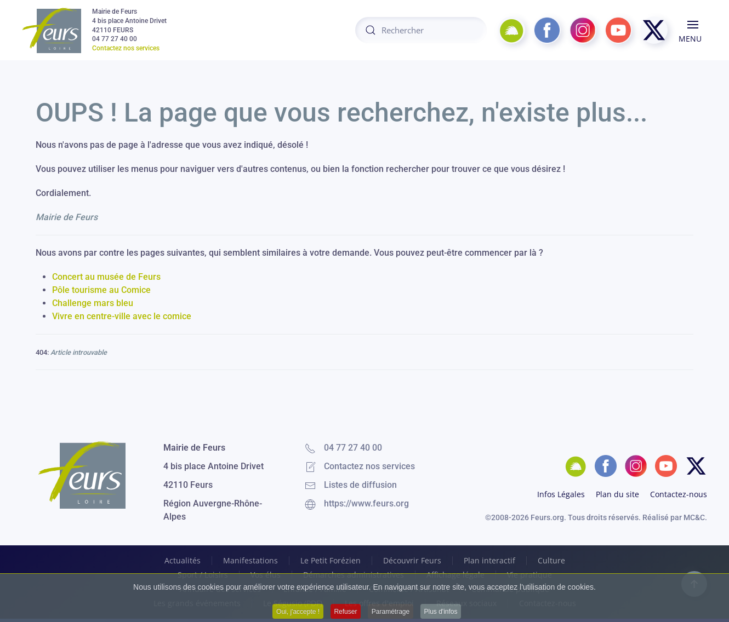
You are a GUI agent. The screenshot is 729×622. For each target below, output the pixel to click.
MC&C (694, 517)
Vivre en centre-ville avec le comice (121, 316)
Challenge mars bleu (92, 303)
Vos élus (265, 575)
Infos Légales (561, 494)
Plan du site (617, 494)
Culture (551, 561)
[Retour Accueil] (51, 30)
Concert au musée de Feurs (106, 277)
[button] (693, 30)
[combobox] (421, 30)
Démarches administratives (353, 575)
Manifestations (250, 561)
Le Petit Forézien (330, 561)
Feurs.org (547, 517)
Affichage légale (455, 575)
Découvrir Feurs (412, 561)
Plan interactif (489, 561)
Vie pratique (529, 575)
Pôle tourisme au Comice (101, 290)
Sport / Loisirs (203, 575)
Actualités (182, 561)
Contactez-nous (678, 494)
